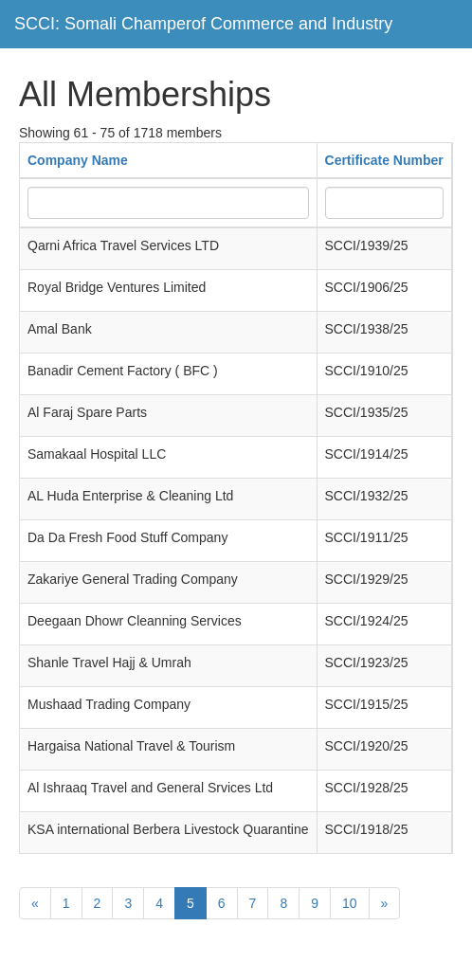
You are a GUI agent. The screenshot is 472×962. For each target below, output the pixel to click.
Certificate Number (384, 160)
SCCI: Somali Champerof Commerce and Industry (203, 23)
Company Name (77, 160)
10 (349, 903)
